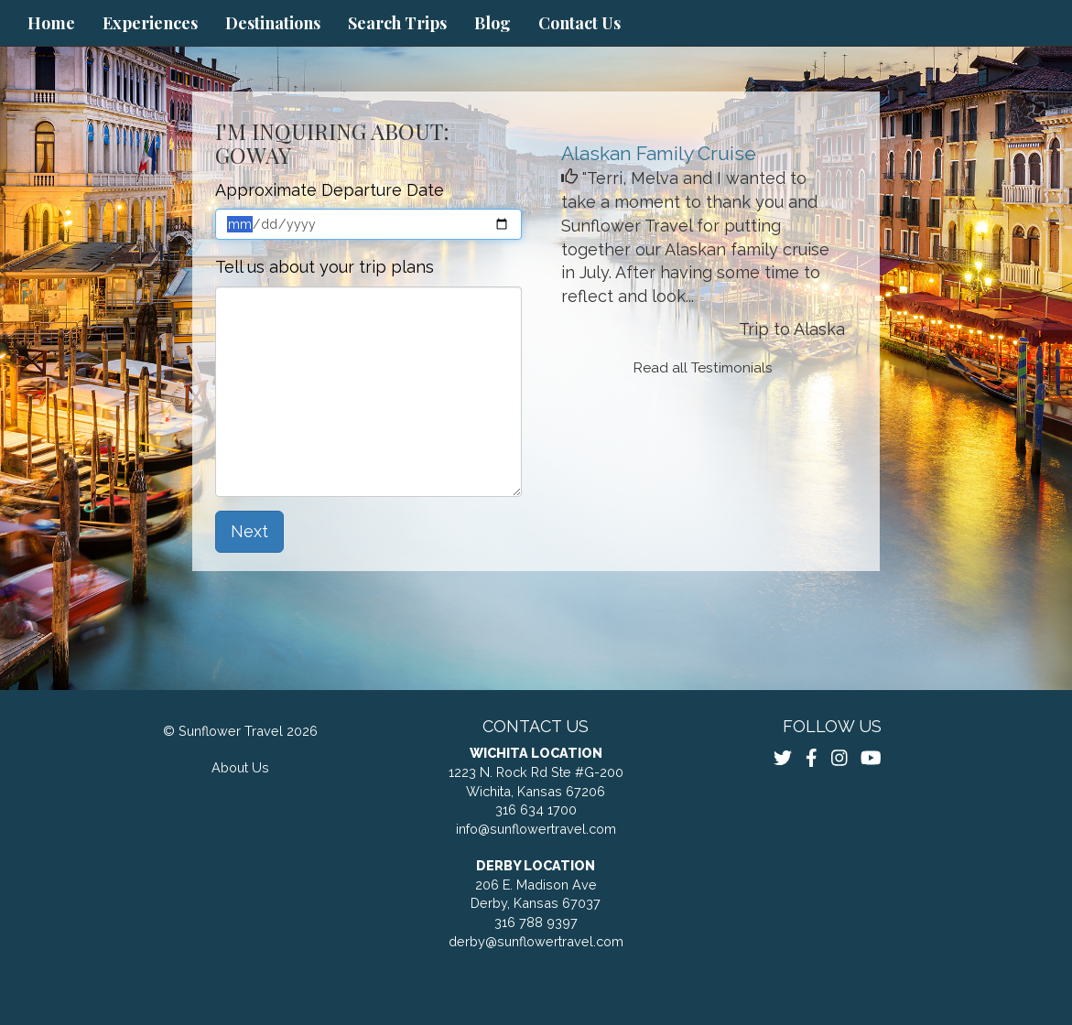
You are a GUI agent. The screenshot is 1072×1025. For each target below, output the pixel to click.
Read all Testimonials (703, 368)
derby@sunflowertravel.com (536, 941)
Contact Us (579, 23)
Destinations (272, 23)
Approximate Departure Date (329, 190)
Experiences (150, 23)
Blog (492, 23)
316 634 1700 (536, 809)
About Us (240, 767)
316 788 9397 (536, 922)
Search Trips (397, 23)
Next (249, 531)
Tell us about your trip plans (324, 266)
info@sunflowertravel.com (536, 828)
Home (51, 23)
